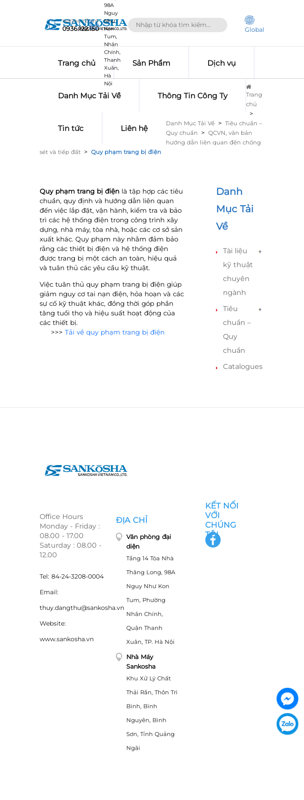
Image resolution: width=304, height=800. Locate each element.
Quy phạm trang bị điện (126, 151)
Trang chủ (254, 95)
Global (254, 24)
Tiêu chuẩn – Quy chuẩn (237, 330)
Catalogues (243, 366)
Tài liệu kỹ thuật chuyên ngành (238, 272)
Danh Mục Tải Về (190, 123)
